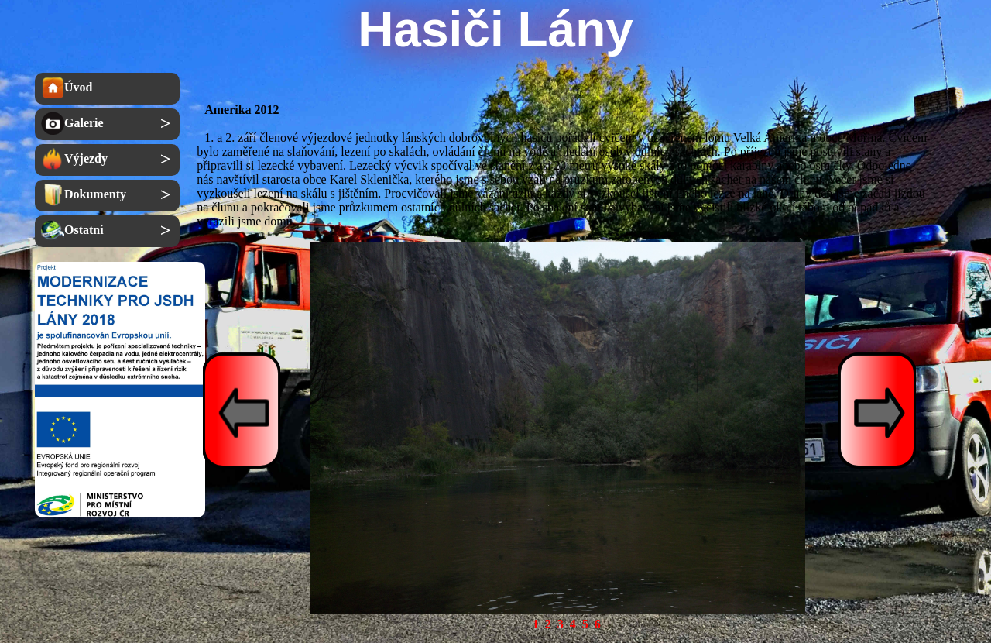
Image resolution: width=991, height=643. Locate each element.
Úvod (66, 87)
